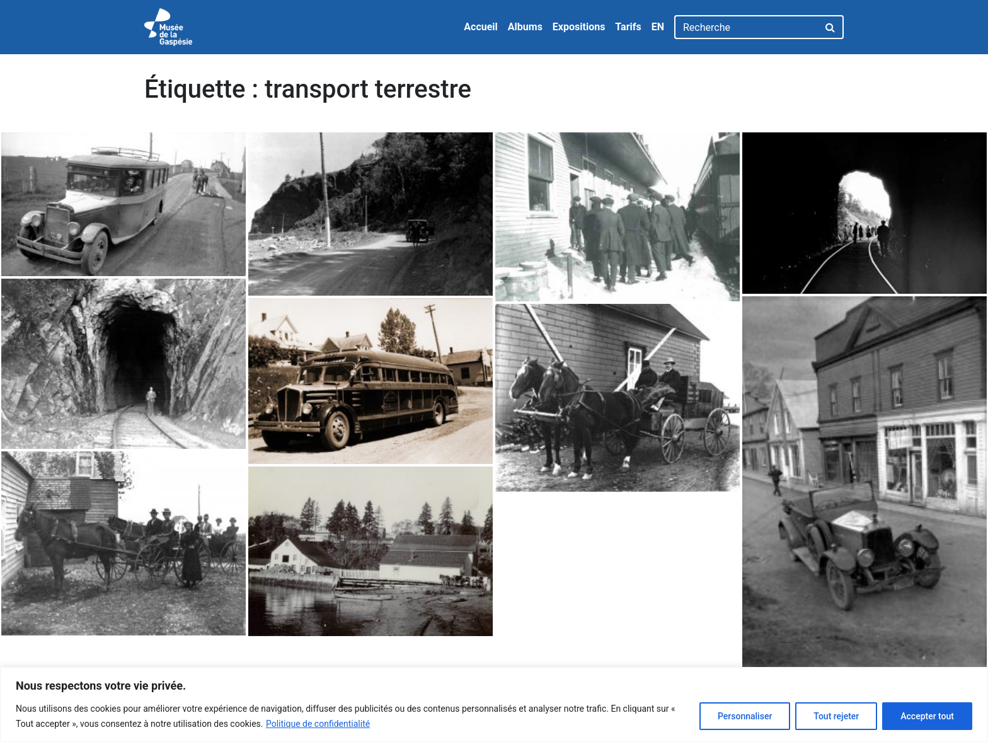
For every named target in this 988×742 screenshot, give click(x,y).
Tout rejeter (836, 716)
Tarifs (628, 27)
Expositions (579, 27)
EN (658, 27)
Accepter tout (927, 716)
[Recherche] (746, 27)
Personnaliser (745, 716)
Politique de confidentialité (318, 724)
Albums (525, 27)
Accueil (481, 27)
